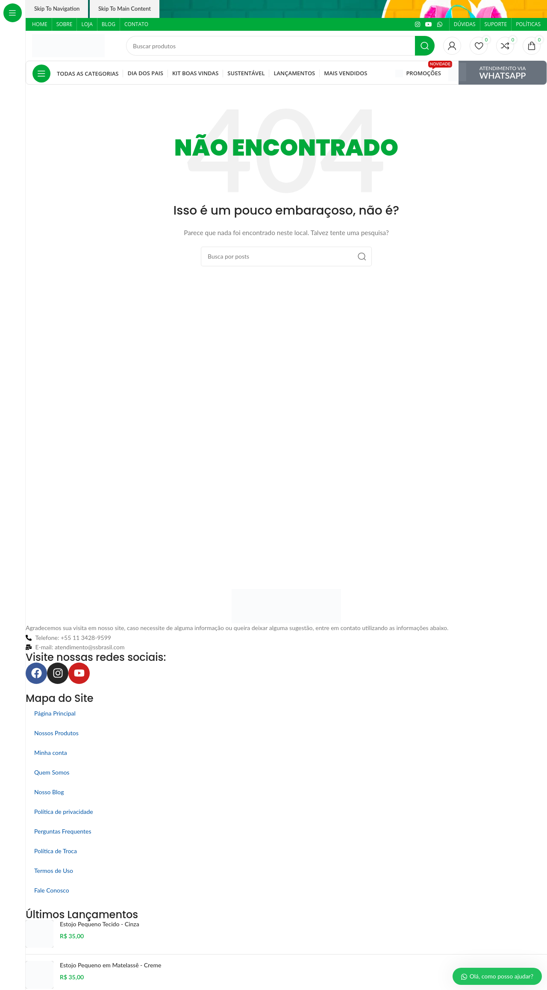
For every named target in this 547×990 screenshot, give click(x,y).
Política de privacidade (63, 811)
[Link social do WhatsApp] (440, 24)
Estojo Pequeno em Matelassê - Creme (110, 965)
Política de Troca (55, 850)
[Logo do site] (68, 45)
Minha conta (50, 752)
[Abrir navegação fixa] (75, 73)
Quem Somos (51, 772)
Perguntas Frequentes (62, 831)
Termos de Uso (53, 870)
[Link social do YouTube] (429, 24)
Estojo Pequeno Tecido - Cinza (99, 924)
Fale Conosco (51, 890)
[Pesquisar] (280, 46)
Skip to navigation (56, 8)
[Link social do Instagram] (417, 24)
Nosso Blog (49, 792)
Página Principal (55, 713)
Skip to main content (124, 8)
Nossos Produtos (56, 733)
